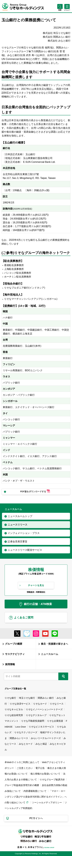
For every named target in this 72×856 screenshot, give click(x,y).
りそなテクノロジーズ (25, 732)
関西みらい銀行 (46, 698)
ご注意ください (25, 768)
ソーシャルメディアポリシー (47, 802)
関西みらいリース (19, 738)
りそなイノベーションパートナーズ (44, 709)
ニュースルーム (49, 654)
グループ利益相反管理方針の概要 (22, 785)
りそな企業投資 (55, 721)
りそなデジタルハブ (36, 715)
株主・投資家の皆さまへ (54, 643)
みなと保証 (41, 744)
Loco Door (20, 726)
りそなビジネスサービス (41, 726)
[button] (60, 10)
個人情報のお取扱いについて (45, 773)
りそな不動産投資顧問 (32, 721)
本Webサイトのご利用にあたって (22, 762)
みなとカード (26, 744)
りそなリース (57, 703)
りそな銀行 (10, 698)
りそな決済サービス (20, 703)
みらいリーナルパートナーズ (46, 738)
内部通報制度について (35, 791)
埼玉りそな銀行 (27, 698)
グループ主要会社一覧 (15, 688)
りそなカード (40, 703)
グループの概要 (13, 643)
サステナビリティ (15, 654)
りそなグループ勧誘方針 (52, 779)
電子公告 (40, 768)
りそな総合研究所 (14, 715)
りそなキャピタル (14, 709)
